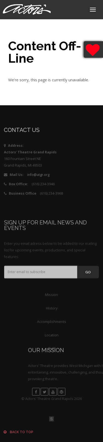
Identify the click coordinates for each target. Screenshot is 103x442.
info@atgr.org (35, 174)
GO (88, 288)
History (51, 326)
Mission (51, 312)
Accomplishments (51, 339)
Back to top (18, 432)
